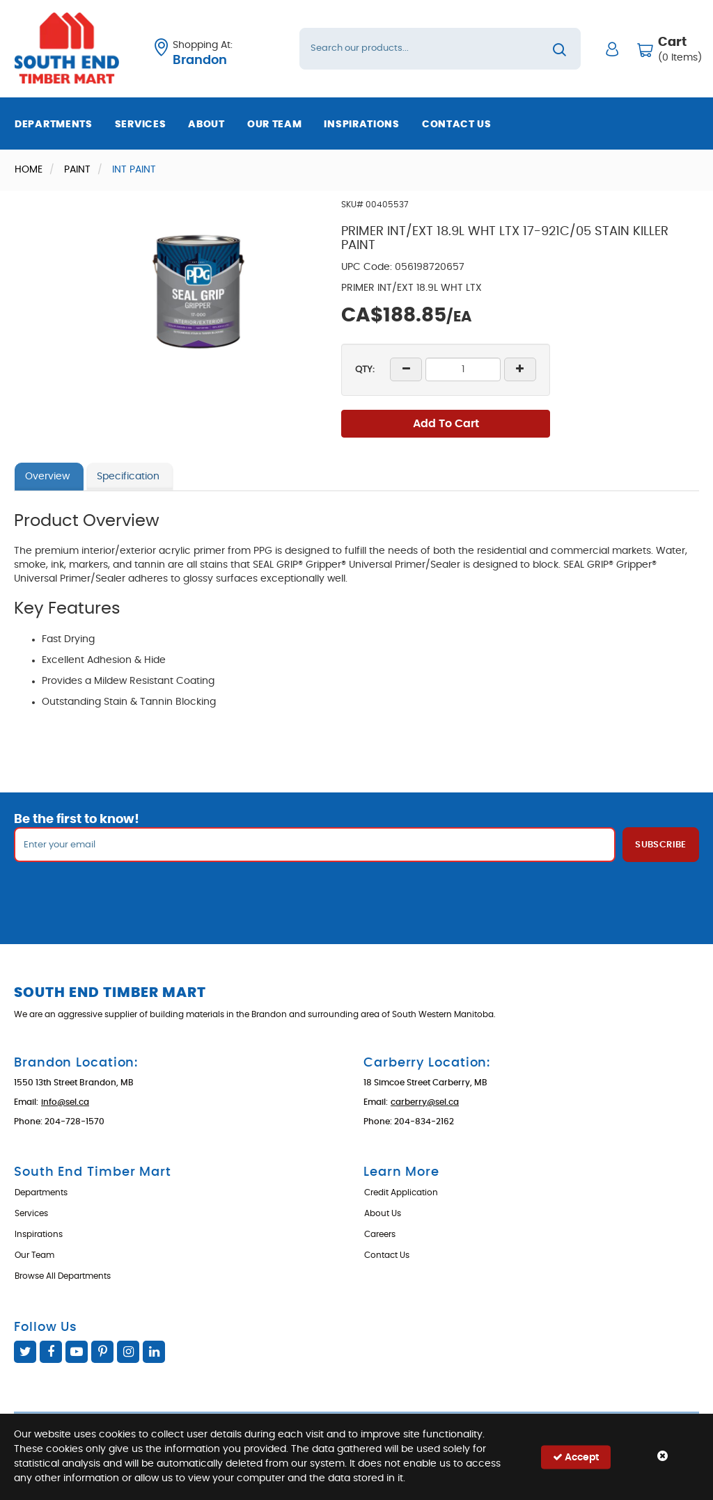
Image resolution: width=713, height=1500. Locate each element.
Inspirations (361, 124)
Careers (379, 1234)
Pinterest (102, 1352)
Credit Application (401, 1192)
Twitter (25, 1352)
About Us (382, 1213)
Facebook (51, 1352)
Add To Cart (446, 423)
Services (140, 124)
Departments (54, 124)
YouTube (76, 1352)
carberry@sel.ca (425, 1102)
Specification (128, 476)
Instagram (128, 1352)
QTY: (365, 369)
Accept (576, 1456)
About (206, 124)
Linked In (154, 1352)
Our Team (274, 124)
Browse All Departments (63, 1276)
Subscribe (661, 844)
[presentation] (356, 892)
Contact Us (457, 124)
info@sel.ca (65, 1102)
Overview (47, 476)
